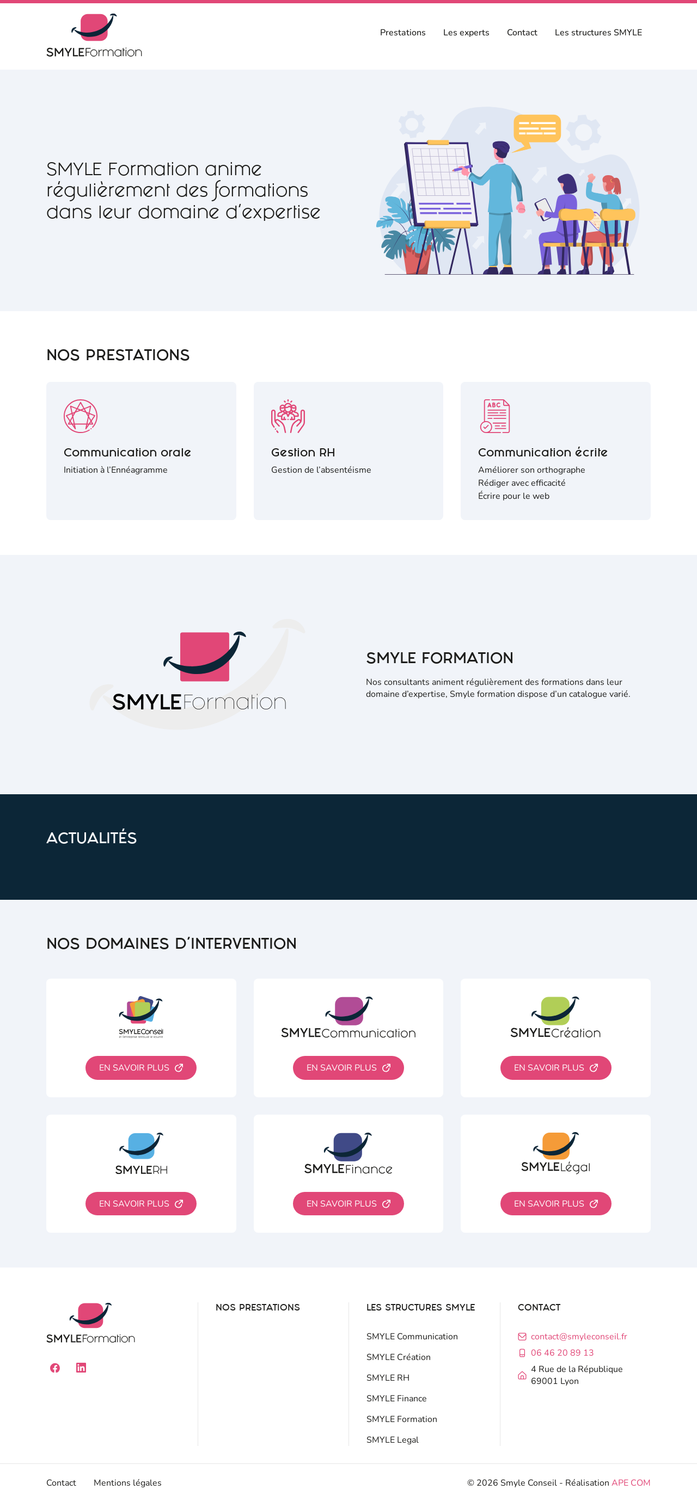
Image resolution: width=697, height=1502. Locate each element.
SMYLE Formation (401, 1419)
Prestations (403, 33)
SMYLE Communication (412, 1337)
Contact (522, 33)
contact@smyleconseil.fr (579, 1337)
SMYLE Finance (396, 1399)
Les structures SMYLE (598, 33)
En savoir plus (134, 1068)
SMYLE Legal (392, 1440)
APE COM (631, 1483)
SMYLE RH (387, 1378)
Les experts (466, 33)
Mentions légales (128, 1483)
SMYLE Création (398, 1357)
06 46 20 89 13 (562, 1353)
